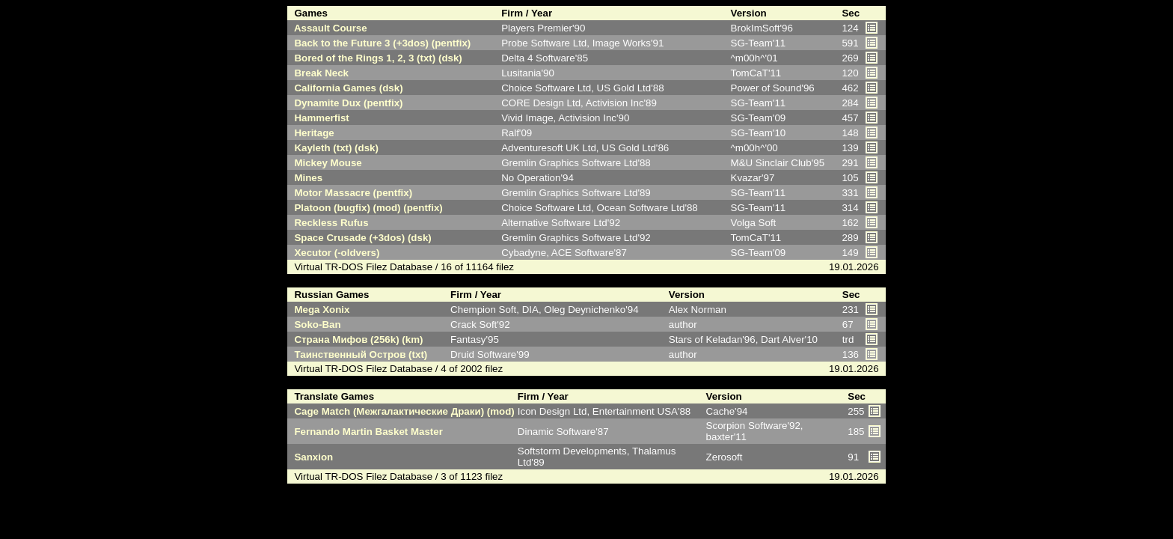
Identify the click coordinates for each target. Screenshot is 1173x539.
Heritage (311, 132)
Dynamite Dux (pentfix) (346, 103)
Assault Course (328, 28)
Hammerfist (319, 118)
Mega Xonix (319, 309)
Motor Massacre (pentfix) (350, 192)
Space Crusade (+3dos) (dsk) (360, 237)
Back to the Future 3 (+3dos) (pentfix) (380, 43)
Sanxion (311, 457)
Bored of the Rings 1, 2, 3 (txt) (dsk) (375, 58)
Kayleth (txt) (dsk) (334, 147)
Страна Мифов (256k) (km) (356, 339)
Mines (305, 177)
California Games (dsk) (346, 88)
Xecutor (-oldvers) (334, 252)
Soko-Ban (315, 324)
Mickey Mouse (325, 162)
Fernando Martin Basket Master (366, 431)
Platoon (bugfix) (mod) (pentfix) (366, 207)
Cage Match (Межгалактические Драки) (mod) (402, 411)
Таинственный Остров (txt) (358, 354)
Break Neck (319, 73)
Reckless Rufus (329, 222)
